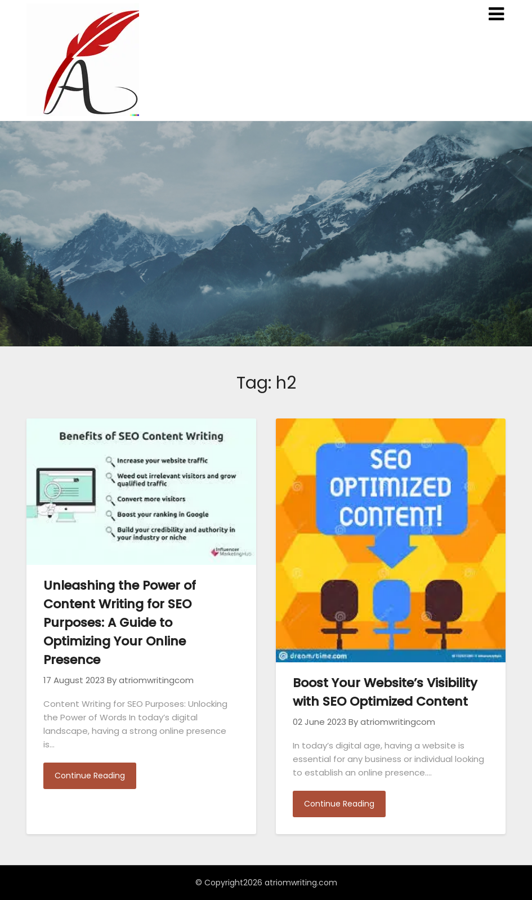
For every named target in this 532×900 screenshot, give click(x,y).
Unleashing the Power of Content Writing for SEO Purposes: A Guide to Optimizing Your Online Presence (119, 623)
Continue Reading (90, 775)
